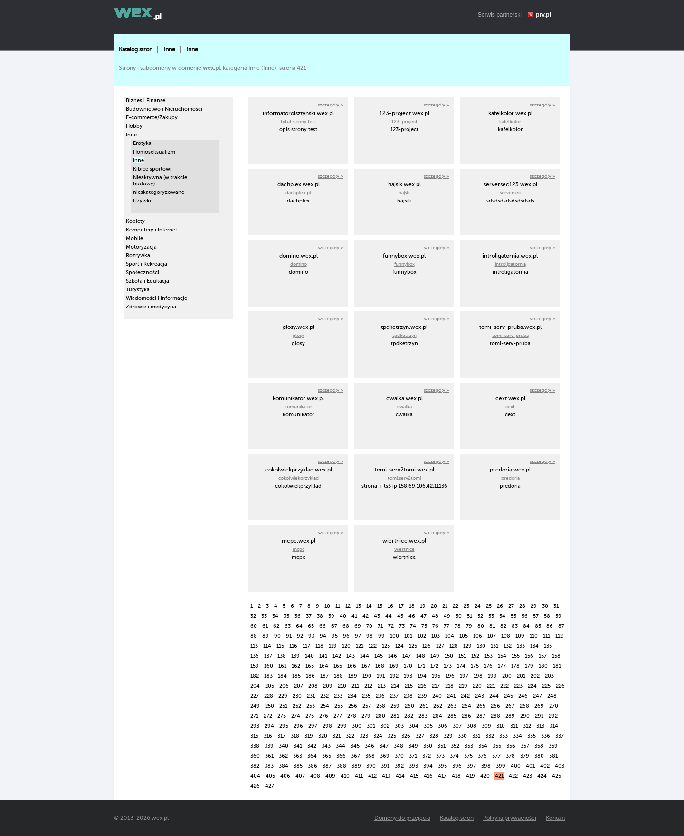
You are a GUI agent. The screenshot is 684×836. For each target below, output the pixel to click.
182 (254, 676)
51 (469, 616)
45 (400, 616)
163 (309, 666)
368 (370, 756)
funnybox (404, 264)
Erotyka (142, 143)
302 (385, 726)
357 (525, 746)
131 (494, 646)
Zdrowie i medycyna (151, 307)
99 (381, 636)
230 (297, 696)
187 (324, 676)
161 (282, 666)
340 (283, 746)
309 (486, 726)
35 (286, 616)
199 (492, 676)
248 (552, 696)
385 (298, 766)
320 (322, 736)
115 (280, 646)
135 (548, 646)
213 (382, 686)
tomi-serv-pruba (510, 335)
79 (469, 626)
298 (327, 726)
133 (521, 646)
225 (546, 686)
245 (508, 696)
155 (516, 656)
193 (408, 676)
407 (300, 776)
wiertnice (404, 549)
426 (255, 786)
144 (364, 656)
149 (434, 656)
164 (323, 666)
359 (553, 746)
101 (408, 636)
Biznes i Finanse (145, 100)
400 (516, 766)
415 (414, 776)
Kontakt (555, 818)
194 (422, 676)
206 (284, 686)
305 (428, 726)
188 (338, 676)
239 (422, 696)
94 (323, 636)
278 (351, 716)
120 (346, 646)
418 (456, 776)
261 (423, 706)
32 (253, 616)
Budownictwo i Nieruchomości (164, 109)
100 (394, 636)
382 (254, 766)
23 (466, 606)
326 (405, 736)
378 (510, 756)
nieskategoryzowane (158, 192)
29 (534, 606)
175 (475, 666)
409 (330, 776)
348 (398, 746)
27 (511, 606)
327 (420, 736)
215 (409, 686)
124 (399, 646)
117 (306, 646)
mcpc (298, 549)
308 (471, 726)
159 (254, 666)
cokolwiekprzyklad (298, 477)
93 (311, 636)
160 (268, 666)
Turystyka (138, 290)
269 (539, 706)
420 (485, 776)
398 (486, 766)
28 (522, 606)
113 (254, 646)
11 (337, 606)
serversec (510, 192)
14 (369, 606)
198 (478, 676)
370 (399, 756)
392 (399, 766)
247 (537, 696)
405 (270, 776)
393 (413, 766)
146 (392, 656)
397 (471, 766)
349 (413, 746)
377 (496, 756)
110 (534, 636)
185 (296, 676)
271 (254, 716)
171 (421, 666)
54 (502, 616)
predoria (510, 477)
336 (545, 736)
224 (532, 686)
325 (392, 736)
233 (338, 696)
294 (269, 726)
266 (495, 706)
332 (489, 736)
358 (538, 746)
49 (447, 616)
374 (454, 756)
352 (455, 746)
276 (323, 716)
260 (409, 706)
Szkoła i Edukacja (147, 281)
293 (254, 726)
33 (264, 616)
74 (413, 626)
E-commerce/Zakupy (152, 118)
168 (379, 666)
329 (448, 736)
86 (549, 626)
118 (319, 646)
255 (338, 706)
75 (424, 626)
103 (435, 636)
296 (298, 726)
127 (440, 646)
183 (268, 676)
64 (299, 626)
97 (358, 636)
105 (463, 636)
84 (526, 626)
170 (408, 666)
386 (312, 766)
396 (457, 766)
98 (369, 636)
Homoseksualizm (154, 152)
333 (503, 736)
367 (355, 756)
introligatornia (510, 264)
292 (553, 716)
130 (481, 646)
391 (385, 766)
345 (355, 746)
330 (462, 736)
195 (436, 676)
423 (527, 776)
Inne (169, 49)
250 (269, 706)
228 (268, 696)
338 (254, 746)
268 (524, 706)
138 (281, 656)
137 (268, 656)
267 (509, 706)
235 (366, 696)
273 (281, 716)
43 (377, 616)
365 (326, 756)
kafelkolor (510, 121)
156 (529, 656)
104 (449, 636)
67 (334, 626)
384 (283, 766)
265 (480, 706)
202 (535, 676)
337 (559, 736)
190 (366, 676)
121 (359, 646)
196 (450, 676)
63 (288, 626)
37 (309, 616)
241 (451, 696)
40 (343, 616)
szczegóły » (330, 104)
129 (467, 646)
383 (269, 766)
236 (380, 696)
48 (435, 616)
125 (413, 646)
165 (337, 666)
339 (269, 746)
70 (369, 626)
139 (295, 656)
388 (341, 766)
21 (444, 606)
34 (275, 616)
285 (451, 716)
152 (475, 656)
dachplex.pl (298, 192)
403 (559, 766)
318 (295, 736)
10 (327, 606)
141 (323, 656)
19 (423, 606)
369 (385, 756)
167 (365, 666)
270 (553, 706)
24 (478, 606)
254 (324, 706)
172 (434, 666)
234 (352, 696)
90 (277, 636)
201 (521, 676)
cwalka (404, 406)
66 (322, 626)
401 (530, 766)
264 (466, 706)
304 (413, 726)
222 (504, 686)
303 (399, 726)
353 (469, 746)
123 (386, 646)
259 (394, 706)
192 (394, 676)
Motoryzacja (141, 247)
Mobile (134, 238)
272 (268, 716)
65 (311, 626)
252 (297, 706)
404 (255, 776)
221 (491, 686)
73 (402, 626)
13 (358, 606)
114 (267, 646)
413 (386, 776)
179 (529, 666)
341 (298, 746)
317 (281, 736)
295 (283, 726)
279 (365, 716)
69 (357, 626)
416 (428, 776)
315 (254, 736)
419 (470, 776)
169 (394, 666)
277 (337, 716)
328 (433, 736)
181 (557, 666)
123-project (404, 121)
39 (331, 616)
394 (428, 766)
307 (457, 726)
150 (449, 656)
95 (335, 636)
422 (513, 776)
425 (556, 776)
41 (354, 616)
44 (388, 616)
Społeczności (142, 272)
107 (491, 636)
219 (463, 686)
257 (366, 706)
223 (518, 686)
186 (310, 676)
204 (255, 686)
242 (465, 696)
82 (503, 626)
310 (500, 726)
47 (423, 616)
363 (297, 756)
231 (311, 696)
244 (494, 696)
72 (391, 626)
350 (427, 746)
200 (507, 676)
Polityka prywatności (509, 818)
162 (296, 666)
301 (371, 726)
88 (253, 636)
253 (310, 706)
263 (451, 706)
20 (434, 606)
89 (265, 636)
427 (269, 786)
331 (476, 736)
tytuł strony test (298, 121)
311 (514, 726)
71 (380, 626)
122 (373, 646)
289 (510, 716)
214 (395, 686)
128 (453, 646)
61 (265, 626)
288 (495, 716)
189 (352, 676)
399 (500, 766)
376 (482, 756)
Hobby (134, 126)
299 (342, 726)
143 (350, 656)
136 (254, 656)
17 (401, 606)
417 (442, 776)
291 (539, 716)
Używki (142, 201)
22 (455, 606)
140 (309, 656)
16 (390, 606)
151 (462, 656)
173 (448, 666)
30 (545, 606)
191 (381, 676)
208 (313, 686)
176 (488, 666)
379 (524, 756)
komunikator (298, 406)
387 (327, 766)
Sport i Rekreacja (146, 264)
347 (384, 746)
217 (436, 686)
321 (336, 736)
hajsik (404, 192)
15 (379, 606)
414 (400, 776)
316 (268, 736)
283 (423, 716)
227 (254, 696)
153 (488, 656)
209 (327, 686)
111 (546, 636)
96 (346, 636)
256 (352, 706)
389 (356, 766)
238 (408, 696)
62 (276, 626)
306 (442, 726)
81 (492, 626)
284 (437, 716)
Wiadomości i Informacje (156, 298)
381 (553, 756)
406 (285, 776)
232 (324, 696)
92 (300, 636)
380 (539, 756)
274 (295, 716)
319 (308, 736)
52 (480, 616)
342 (311, 746)
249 (255, 706)
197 (464, 676)
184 (282, 676)
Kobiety (135, 221)
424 (542, 776)
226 (560, 686)
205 (269, 686)
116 (293, 646)
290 (525, 716)
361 (269, 756)
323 (364, 736)
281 (394, 716)
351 (441, 746)
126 (426, 646)
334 (517, 736)
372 (426, 756)
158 (556, 656)
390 (371, 766)
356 (510, 746)
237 (394, 696)
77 (446, 626)
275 (309, 716)
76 (435, 626)
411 (359, 776)
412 (372, 776)
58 (547, 616)
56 (525, 616)
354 (482, 746)
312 (527, 726)
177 (502, 666)
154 (502, 656)
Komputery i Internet (151, 230)
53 (491, 616)
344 (340, 746)
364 (312, 756)
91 (289, 636)
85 (538, 626)
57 (536, 616)
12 (348, 606)
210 (342, 686)
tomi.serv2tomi (404, 477)
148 (420, 656)
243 (479, 696)
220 (477, 686)
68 (345, 626)
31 (556, 606)
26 (500, 606)
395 (442, 766)
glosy (298, 335)
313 (540, 726)
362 (283, 756)
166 (351, 666)
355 (497, 746)
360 (255, 756)
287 (480, 716)
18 (412, 606)
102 (422, 636)
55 (513, 616)
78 (458, 626)
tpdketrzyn (404, 335)
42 (365, 616)
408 (315, 776)
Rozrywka (138, 255)
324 (377, 736)
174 (461, 666)
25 (489, 606)
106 (477, 636)
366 (341, 756)
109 (519, 636)
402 (545, 766)
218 (449, 686)
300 (356, 726)
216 (422, 686)
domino (298, 264)
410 (345, 776)
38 (320, 616)
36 (297, 616)
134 (534, 646)
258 (380, 706)
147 (406, 656)
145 (378, 656)
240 (437, 696)
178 (515, 666)
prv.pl (543, 14)
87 (561, 626)
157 (543, 656)
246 (523, 696)
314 (554, 726)
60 (253, 626)
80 (480, 626)
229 (282, 696)
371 (413, 756)
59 (558, 616)
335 (531, 736)
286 (466, 716)
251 (283, 706)
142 (336, 656)
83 (515, 626)
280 (380, 716)
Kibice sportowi (152, 169)
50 (459, 616)
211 (355, 686)
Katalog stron (135, 49)
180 (543, 666)
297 (312, 726)
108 (505, 636)
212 (368, 686)
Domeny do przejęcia (402, 818)
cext (510, 406)
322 (350, 736)
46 (411, 616)
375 (468, 756)
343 (326, 746)
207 (298, 686)
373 (440, 756)
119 (333, 646)
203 (549, 676)
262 (437, 706)
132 (508, 646)
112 (559, 636)
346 (369, 746)
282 (408, 716)
